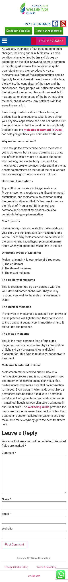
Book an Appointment (48, 30)
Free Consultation (51, 41)
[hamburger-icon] (4, 41)
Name (6, 499)
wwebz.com (34, 576)
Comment (9, 452)
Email (6, 513)
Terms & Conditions (47, 567)
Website (7, 528)
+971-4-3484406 (37, 24)
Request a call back (18, 30)
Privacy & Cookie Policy (16, 567)
